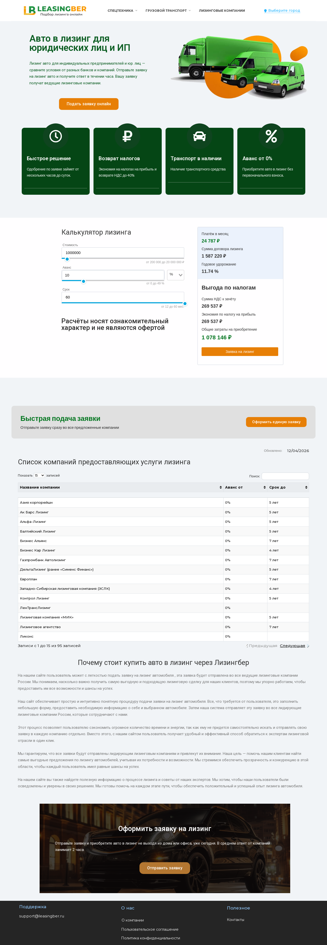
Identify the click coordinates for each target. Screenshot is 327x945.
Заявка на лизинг (240, 352)
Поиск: (279, 476)
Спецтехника (120, 11)
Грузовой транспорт (166, 11)
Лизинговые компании (222, 11)
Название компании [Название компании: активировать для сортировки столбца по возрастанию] (40, 487)
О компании (133, 920)
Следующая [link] (292, 645)
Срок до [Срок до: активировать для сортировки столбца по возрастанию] (277, 487)
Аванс (67, 267)
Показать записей (39, 475)
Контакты (235, 919)
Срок (66, 289)
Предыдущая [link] (263, 645)
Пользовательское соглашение (150, 929)
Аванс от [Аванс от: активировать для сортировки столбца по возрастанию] (234, 487)
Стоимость (70, 245)
